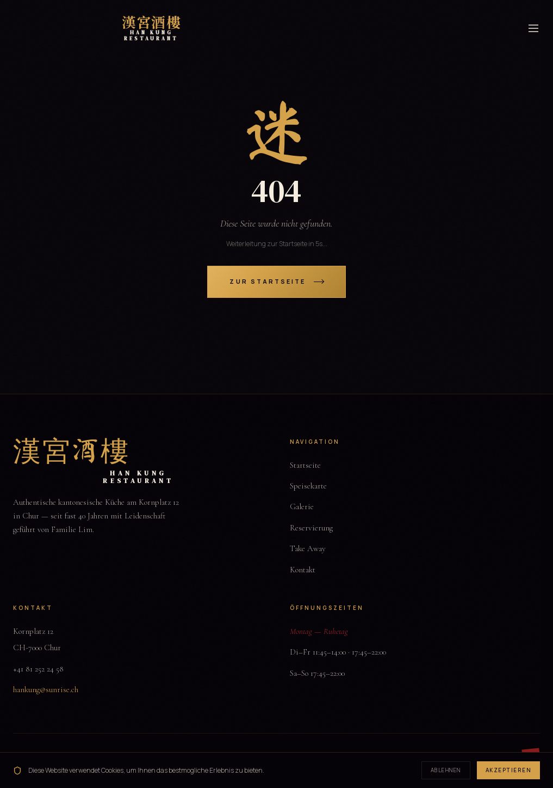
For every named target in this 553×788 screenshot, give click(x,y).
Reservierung (311, 528)
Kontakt (302, 570)
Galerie (302, 506)
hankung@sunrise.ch (45, 689)
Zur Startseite (276, 281)
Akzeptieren (509, 770)
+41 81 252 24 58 (38, 669)
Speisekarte (308, 486)
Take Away (308, 548)
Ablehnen (446, 770)
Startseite (305, 465)
